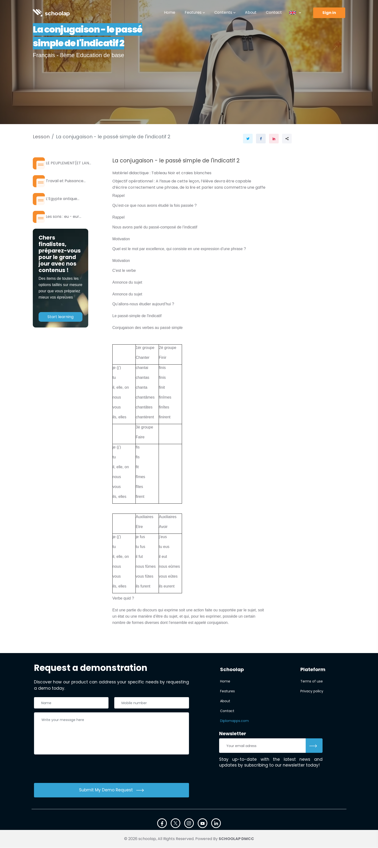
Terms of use (311, 681)
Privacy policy (311, 691)
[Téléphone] (151, 703)
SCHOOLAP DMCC (236, 839)
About (250, 12)
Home (169, 12)
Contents (223, 12)
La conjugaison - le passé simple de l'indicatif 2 (113, 136)
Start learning (60, 326)
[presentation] (70, 770)
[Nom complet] (71, 703)
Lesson (41, 136)
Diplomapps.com (234, 721)
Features (193, 12)
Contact (274, 12)
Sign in (329, 12)
